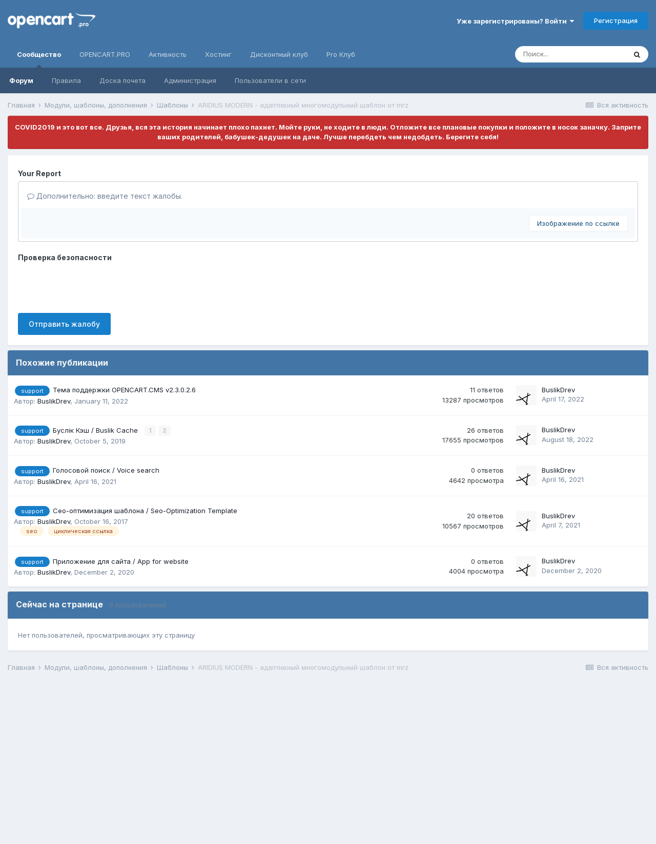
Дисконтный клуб (279, 54)
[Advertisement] (315, 760)
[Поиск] (570, 54)
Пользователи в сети (270, 80)
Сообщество (39, 59)
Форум (21, 80)
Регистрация (616, 20)
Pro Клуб (340, 54)
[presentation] (96, 285)
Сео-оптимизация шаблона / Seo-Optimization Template (145, 511)
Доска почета (122, 80)
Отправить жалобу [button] (64, 324)
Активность (168, 54)
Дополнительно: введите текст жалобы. (104, 196)
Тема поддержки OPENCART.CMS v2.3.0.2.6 (124, 390)
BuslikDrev (53, 401)
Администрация (190, 80)
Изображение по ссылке (578, 223)
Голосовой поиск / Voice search (106, 470)
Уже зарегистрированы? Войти (515, 21)
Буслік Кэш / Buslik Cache (96, 430)
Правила (66, 80)
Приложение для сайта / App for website (121, 561)
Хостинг (218, 54)
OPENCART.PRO (104, 54)
